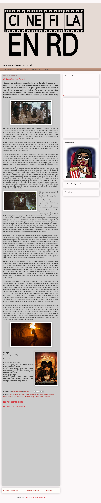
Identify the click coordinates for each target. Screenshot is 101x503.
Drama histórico (8, 396)
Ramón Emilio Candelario (42, 396)
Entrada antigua (52, 490)
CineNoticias (8, 69)
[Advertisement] (30, 470)
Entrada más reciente (11, 490)
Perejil (32, 396)
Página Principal (33, 490)
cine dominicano (36, 69)
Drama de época (49, 394)
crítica (46, 69)
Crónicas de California (22, 69)
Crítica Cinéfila (29, 394)
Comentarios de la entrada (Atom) (35, 497)
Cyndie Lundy (38, 394)
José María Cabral (19, 396)
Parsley (27, 396)
